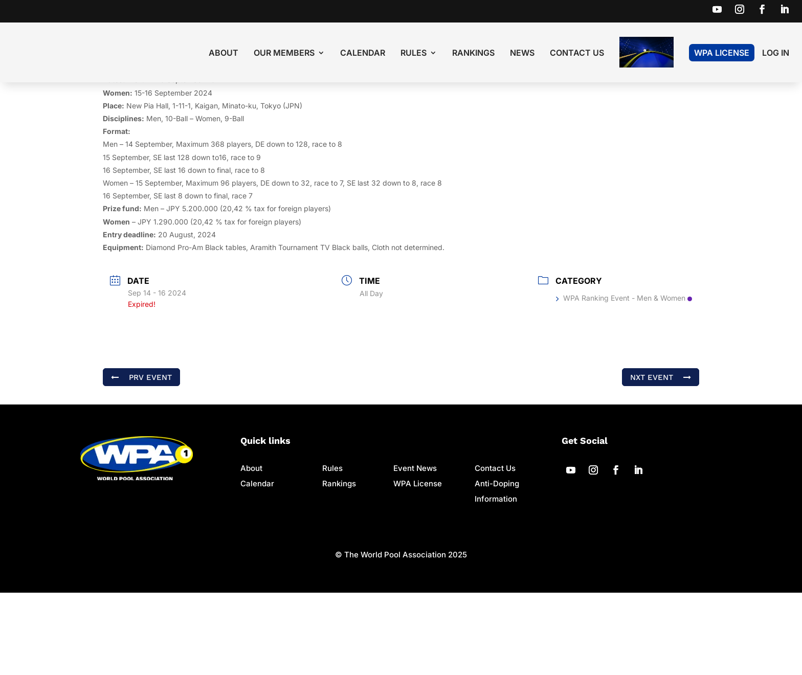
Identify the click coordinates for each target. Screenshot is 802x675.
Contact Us (577, 53)
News (522, 53)
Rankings (473, 53)
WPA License (721, 53)
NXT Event (660, 459)
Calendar (362, 53)
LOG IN (775, 53)
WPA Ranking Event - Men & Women (624, 380)
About (223, 53)
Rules (413, 53)
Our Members (284, 53)
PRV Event (141, 459)
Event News (415, 550)
